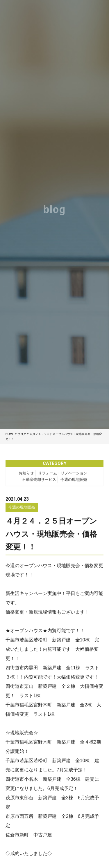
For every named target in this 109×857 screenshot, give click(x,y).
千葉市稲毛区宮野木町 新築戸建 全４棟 (50, 743)
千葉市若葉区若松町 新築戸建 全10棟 (48, 640)
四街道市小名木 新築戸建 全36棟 (43, 780)
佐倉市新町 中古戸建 (29, 835)
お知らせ (26, 474)
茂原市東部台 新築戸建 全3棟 (39, 798)
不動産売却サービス (39, 480)
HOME (10, 434)
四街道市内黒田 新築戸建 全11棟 (43, 668)
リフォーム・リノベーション (62, 474)
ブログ (21, 434)
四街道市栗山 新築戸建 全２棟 (40, 687)
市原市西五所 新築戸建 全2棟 (39, 817)
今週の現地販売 (73, 480)
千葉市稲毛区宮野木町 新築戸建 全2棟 (49, 705)
